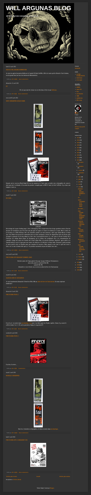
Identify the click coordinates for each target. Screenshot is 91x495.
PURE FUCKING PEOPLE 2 (12, 294)
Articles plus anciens (64, 476)
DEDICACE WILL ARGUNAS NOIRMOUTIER (16, 70)
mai (79, 184)
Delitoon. (54, 90)
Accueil (38, 476)
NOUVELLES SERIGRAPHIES (13, 376)
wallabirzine (79, 98)
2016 (78, 150)
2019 (78, 142)
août (79, 177)
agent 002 (79, 89)
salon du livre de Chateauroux (45, 281)
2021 (78, 137)
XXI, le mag (79, 100)
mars (79, 254)
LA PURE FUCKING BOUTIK (80, 75)
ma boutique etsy (26, 323)
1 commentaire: (22, 368)
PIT (7, 86)
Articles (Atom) (17, 479)
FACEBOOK (77, 68)
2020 (78, 140)
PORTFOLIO (79, 78)
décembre (80, 162)
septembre (81, 172)
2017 (78, 147)
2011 (78, 262)
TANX (77, 96)
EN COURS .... (9, 198)
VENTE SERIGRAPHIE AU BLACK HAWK (15, 101)
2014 (78, 155)
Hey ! (77, 91)
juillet (80, 179)
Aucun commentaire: (24, 79)
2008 (78, 270)
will (77, 113)
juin (79, 182)
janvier (80, 259)
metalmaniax (79, 93)
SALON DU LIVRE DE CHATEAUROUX (15, 278)
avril (79, 186)
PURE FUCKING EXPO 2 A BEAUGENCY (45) (16, 440)
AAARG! (78, 87)
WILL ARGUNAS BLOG (38, 8)
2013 (78, 157)
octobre (80, 170)
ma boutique (54, 429)
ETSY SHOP (79, 80)
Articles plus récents (11, 476)
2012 (78, 160)
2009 (78, 267)
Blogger (52, 488)
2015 (78, 152)
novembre (81, 166)
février (80, 257)
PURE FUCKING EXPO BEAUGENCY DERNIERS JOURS (19, 257)
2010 (78, 265)
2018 (78, 145)
